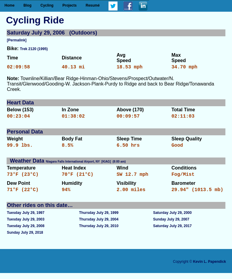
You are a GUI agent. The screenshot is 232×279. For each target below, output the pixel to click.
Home (9, 5)
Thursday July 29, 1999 (98, 219)
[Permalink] (16, 40)
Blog (27, 5)
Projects (69, 5)
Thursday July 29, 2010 (98, 232)
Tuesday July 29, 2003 (25, 225)
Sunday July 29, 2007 (171, 225)
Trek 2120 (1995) (34, 49)
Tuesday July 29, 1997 (25, 219)
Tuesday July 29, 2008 (25, 232)
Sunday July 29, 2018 (25, 238)
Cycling (46, 5)
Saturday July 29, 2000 (172, 219)
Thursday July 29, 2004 (98, 225)
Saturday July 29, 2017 (172, 232)
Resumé (93, 5)
